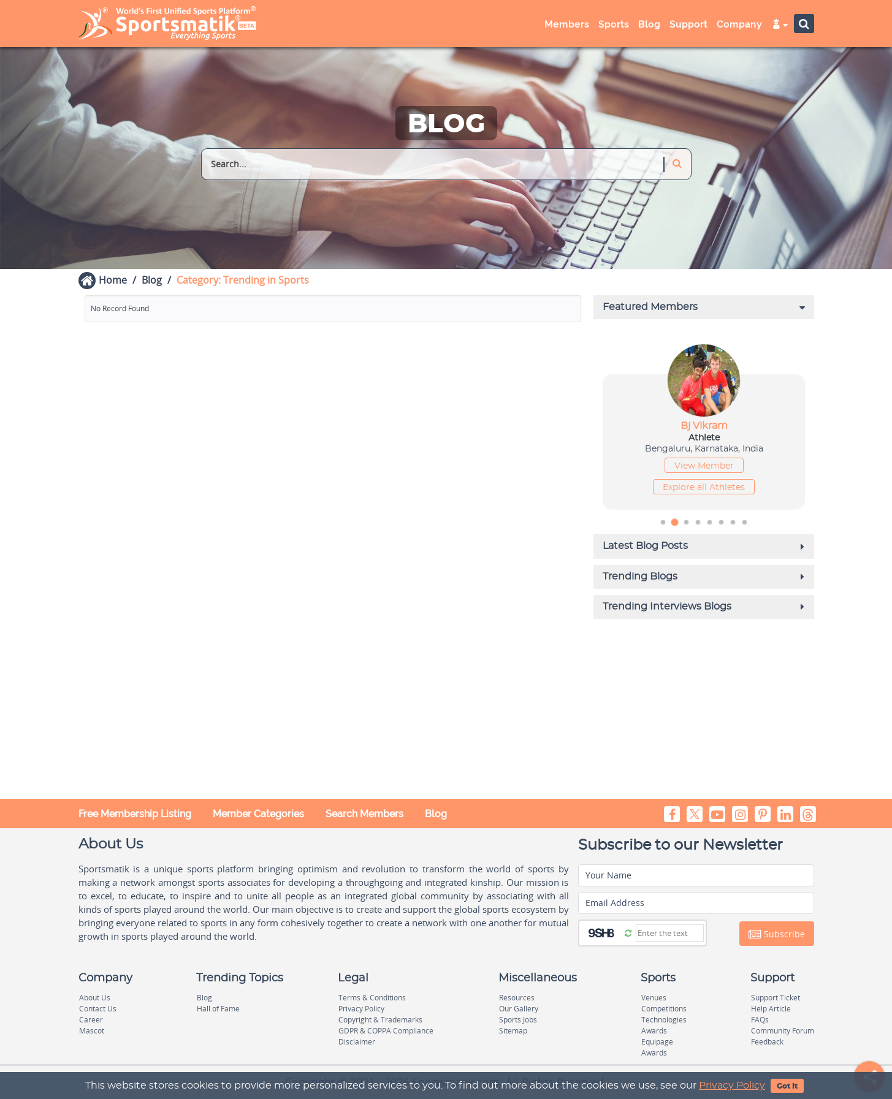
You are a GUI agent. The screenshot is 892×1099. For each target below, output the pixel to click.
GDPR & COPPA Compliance (385, 1030)
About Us (94, 997)
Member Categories (258, 814)
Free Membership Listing (134, 814)
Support (688, 24)
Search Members (364, 814)
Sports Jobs (518, 1019)
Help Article (771, 1008)
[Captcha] (670, 933)
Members (566, 24)
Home (113, 280)
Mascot (91, 1030)
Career (91, 1019)
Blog (649, 24)
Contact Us (97, 1008)
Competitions (664, 1008)
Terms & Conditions (372, 997)
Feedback (767, 1042)
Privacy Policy (732, 1085)
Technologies (664, 1019)
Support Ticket (775, 997)
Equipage (657, 1042)
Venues (653, 997)
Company (739, 24)
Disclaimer (356, 1042)
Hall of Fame (218, 1008)
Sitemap (513, 1030)
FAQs (760, 1019)
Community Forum (782, 1030)
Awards (654, 1030)
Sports (613, 24)
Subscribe (777, 934)
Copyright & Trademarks (380, 1019)
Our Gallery (518, 1008)
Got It (787, 1086)
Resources (517, 997)
